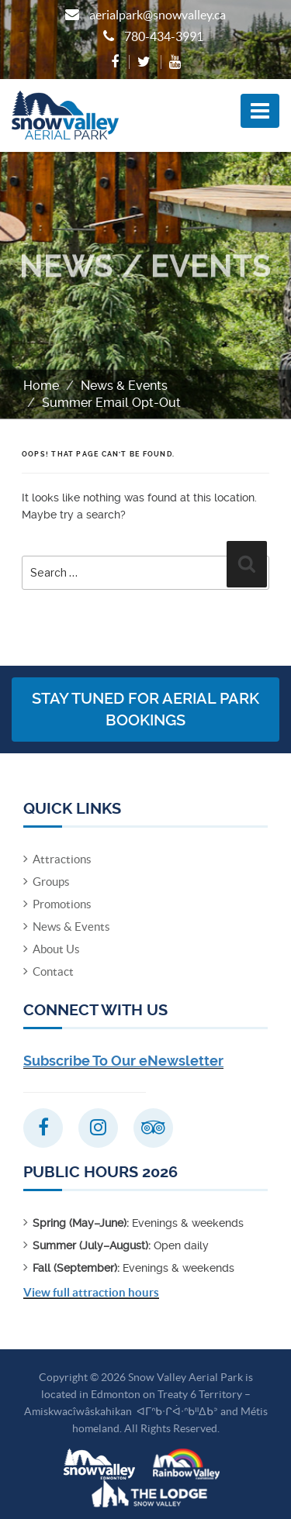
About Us (56, 949)
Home (41, 385)
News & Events (124, 385)
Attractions (62, 859)
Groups (51, 881)
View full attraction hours (91, 1292)
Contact (53, 971)
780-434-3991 (163, 36)
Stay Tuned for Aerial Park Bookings (145, 709)
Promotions (62, 904)
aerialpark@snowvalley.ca (157, 15)
